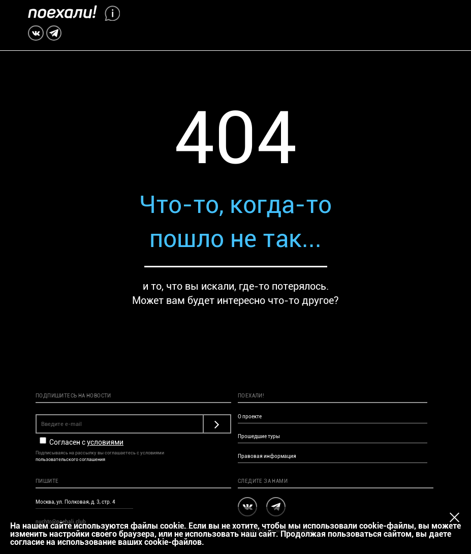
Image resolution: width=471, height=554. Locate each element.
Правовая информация (267, 456)
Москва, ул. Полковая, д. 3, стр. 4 (75, 502)
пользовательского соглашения (70, 459)
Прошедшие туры (259, 436)
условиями (105, 442)
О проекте (250, 416)
